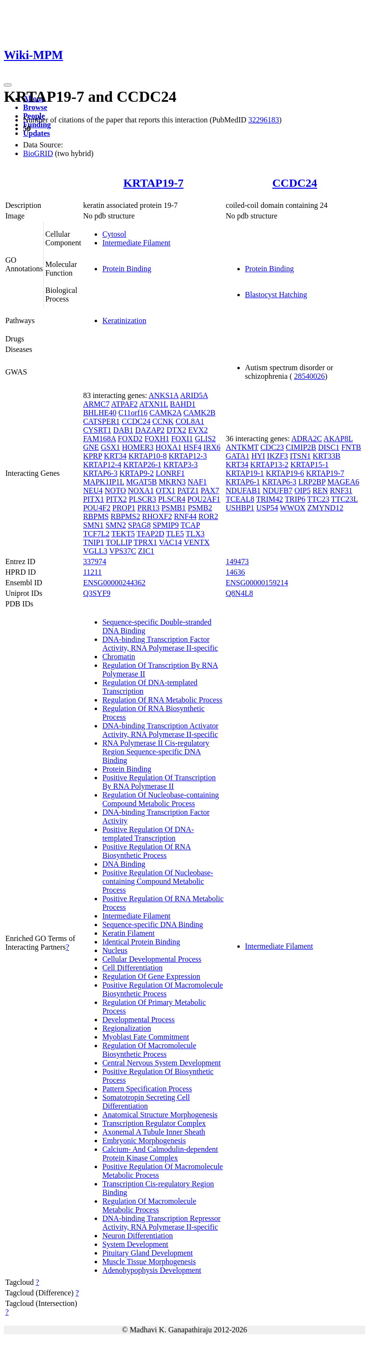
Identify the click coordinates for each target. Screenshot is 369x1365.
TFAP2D (150, 534)
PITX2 (116, 499)
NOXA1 (141, 490)
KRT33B (327, 456)
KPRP (92, 456)
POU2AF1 (203, 499)
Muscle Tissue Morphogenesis (149, 1261)
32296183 (263, 120)
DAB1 (123, 430)
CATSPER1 (101, 421)
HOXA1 (169, 447)
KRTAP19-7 (153, 183)
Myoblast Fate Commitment (145, 1037)
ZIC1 (146, 551)
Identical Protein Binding (141, 942)
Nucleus (114, 950)
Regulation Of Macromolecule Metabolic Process (149, 1205)
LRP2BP (311, 482)
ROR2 (208, 516)
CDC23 (272, 447)
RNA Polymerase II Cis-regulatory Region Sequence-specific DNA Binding (155, 751)
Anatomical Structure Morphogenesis (160, 1115)
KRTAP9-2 (136, 473)
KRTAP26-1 (142, 464)
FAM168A (99, 439)
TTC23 (318, 499)
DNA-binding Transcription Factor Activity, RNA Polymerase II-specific (160, 643)
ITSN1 (300, 456)
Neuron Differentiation (137, 1236)
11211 (92, 572)
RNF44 (185, 516)
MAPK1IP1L (103, 482)
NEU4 (93, 490)
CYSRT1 (97, 430)
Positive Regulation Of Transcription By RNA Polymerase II (159, 781)
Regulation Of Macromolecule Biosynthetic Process (149, 1049)
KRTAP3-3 (180, 464)
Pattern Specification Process (147, 1089)
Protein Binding (126, 269)
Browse (35, 107)
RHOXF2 (157, 516)
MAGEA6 (343, 482)
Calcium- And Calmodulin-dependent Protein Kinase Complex (160, 1153)
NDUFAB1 (243, 490)
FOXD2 (130, 439)
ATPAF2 (124, 404)
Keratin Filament (128, 933)
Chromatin (118, 656)
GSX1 (110, 447)
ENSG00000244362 (114, 583)
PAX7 (210, 490)
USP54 (267, 508)
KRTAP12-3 (188, 456)
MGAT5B (141, 482)
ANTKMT (242, 447)
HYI (258, 456)
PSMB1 (173, 508)
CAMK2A (165, 413)
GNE (91, 447)
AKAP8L (338, 439)
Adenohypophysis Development (151, 1270)
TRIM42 (269, 499)
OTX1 (165, 490)
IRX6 (212, 447)
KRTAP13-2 (269, 464)
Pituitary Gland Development (147, 1253)
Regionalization (126, 1028)
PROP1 (123, 508)
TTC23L (344, 499)
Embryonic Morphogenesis (144, 1140)
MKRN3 (172, 482)
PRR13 (148, 508)
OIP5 (303, 490)
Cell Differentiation (132, 968)
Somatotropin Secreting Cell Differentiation (146, 1101)
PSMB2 (200, 508)
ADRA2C (306, 439)
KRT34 (115, 456)
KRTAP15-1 (309, 464)
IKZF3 (277, 456)
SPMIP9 (166, 525)
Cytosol (114, 234)
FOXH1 (157, 439)
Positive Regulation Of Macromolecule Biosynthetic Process (162, 989)
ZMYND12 (326, 508)
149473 (237, 561)
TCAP (190, 525)
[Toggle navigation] (8, 85)
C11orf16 (133, 413)
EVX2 (198, 430)
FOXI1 (182, 439)
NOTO (115, 490)
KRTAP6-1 (243, 482)
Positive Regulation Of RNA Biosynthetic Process (146, 851)
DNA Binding (123, 864)
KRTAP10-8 (147, 456)
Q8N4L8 (239, 593)
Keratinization (124, 320)
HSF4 (192, 447)
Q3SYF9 (97, 593)
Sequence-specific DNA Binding (152, 924)
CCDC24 (294, 183)
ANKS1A (163, 395)
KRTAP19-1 (245, 473)
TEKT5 (123, 534)
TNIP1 (93, 542)
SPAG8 (139, 525)
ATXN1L (153, 404)
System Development (135, 1244)
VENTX (196, 542)
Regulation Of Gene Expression (151, 976)
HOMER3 (138, 447)
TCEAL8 (240, 499)
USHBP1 (240, 508)
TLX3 (195, 534)
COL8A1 (189, 421)
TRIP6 (295, 499)
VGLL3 (95, 551)
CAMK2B (200, 413)
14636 (235, 572)
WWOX (292, 508)
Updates (36, 133)
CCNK (162, 421)
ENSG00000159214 (257, 583)
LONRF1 (170, 473)
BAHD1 (183, 404)
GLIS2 (205, 439)
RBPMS (96, 516)
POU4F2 (97, 508)
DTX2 (176, 430)
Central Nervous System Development (161, 1063)
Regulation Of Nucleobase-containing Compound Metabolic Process (160, 799)
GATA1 (237, 456)
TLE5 (175, 534)
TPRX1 (145, 542)
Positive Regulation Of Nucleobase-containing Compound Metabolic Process (157, 881)
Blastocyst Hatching (276, 294)
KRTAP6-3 (100, 473)
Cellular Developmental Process (151, 959)
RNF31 (341, 490)
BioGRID (38, 153)
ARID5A (194, 395)
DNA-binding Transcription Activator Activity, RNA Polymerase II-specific (160, 730)
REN (320, 490)
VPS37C (122, 551)
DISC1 (328, 447)
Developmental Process (138, 1019)
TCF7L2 (96, 534)
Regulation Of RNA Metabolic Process (162, 700)
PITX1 (93, 499)
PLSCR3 (142, 499)
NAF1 (197, 482)
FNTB (351, 447)
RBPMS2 (125, 516)
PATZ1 (188, 490)
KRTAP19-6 (285, 473)
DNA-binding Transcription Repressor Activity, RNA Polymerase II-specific (161, 1222)
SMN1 (93, 525)
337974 (94, 561)
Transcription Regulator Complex (154, 1123)
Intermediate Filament (136, 243)
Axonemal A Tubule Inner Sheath (153, 1132)
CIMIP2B (301, 447)
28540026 (309, 376)
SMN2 (116, 525)
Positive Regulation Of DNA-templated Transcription (148, 833)
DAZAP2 (149, 430)
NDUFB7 (277, 490)
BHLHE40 (99, 413)
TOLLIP (119, 542)
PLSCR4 (171, 499)
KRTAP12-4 (102, 464)
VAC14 (170, 542)
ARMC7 (96, 404)
